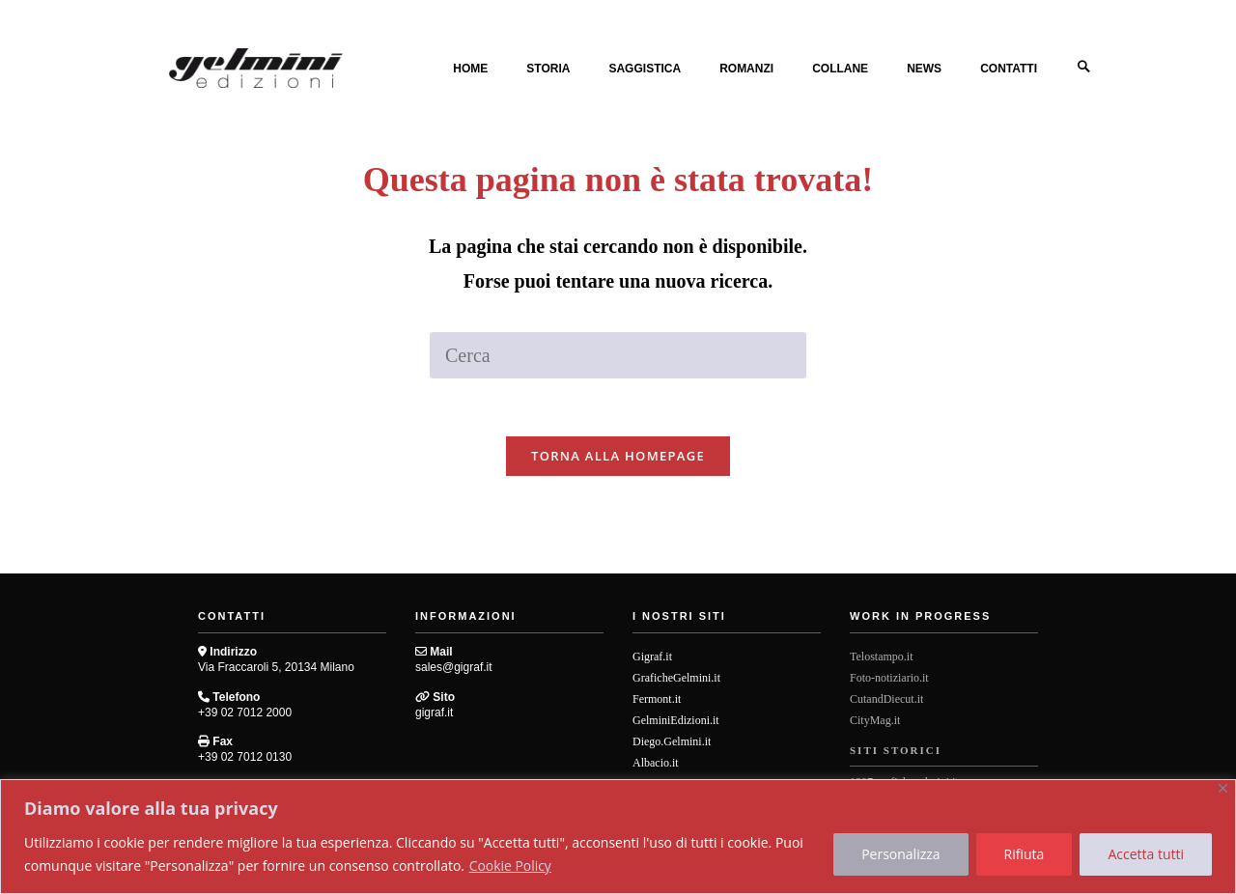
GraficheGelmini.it (676, 678)
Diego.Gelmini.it (671, 742)
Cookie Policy (510, 865)
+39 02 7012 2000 (245, 712)
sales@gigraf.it (453, 668)
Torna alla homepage (618, 456)
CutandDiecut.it (886, 700)
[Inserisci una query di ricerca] (618, 355)
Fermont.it (656, 700)
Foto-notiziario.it (889, 678)
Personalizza (900, 854)
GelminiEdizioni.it (675, 721)
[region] (618, 836)
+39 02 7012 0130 (245, 758)
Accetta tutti (1146, 854)
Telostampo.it (881, 657)
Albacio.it (655, 763)
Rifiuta (1024, 854)
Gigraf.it (652, 657)
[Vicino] (1223, 788)
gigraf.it (434, 712)
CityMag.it (875, 721)
